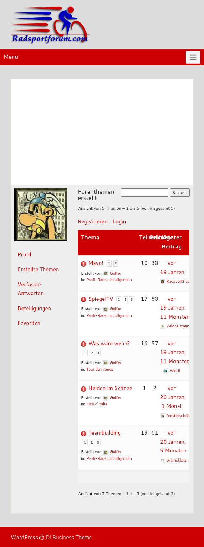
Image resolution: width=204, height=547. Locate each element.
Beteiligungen (34, 308)
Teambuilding (104, 432)
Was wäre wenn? (109, 343)
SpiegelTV (100, 298)
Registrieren (93, 221)
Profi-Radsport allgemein (109, 279)
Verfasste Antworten (31, 289)
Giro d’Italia (96, 404)
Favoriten (29, 323)
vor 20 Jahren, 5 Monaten (173, 441)
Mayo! (95, 263)
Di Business (56, 537)
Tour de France (99, 369)
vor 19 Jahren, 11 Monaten (175, 307)
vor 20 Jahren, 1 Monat (173, 397)
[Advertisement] (102, 132)
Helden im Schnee (110, 388)
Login (119, 221)
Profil (24, 254)
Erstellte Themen (38, 269)
